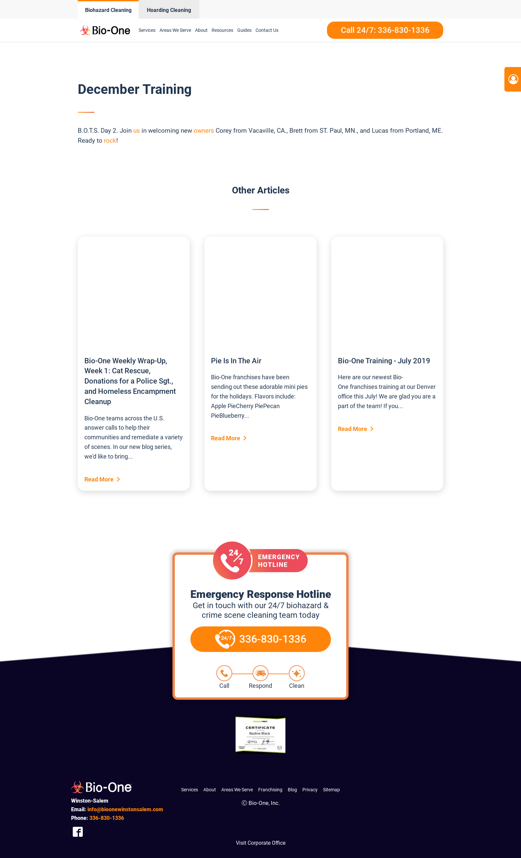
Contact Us (267, 30)
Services (147, 30)
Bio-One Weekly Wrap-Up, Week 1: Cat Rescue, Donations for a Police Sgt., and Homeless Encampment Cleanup (130, 381)
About (201, 30)
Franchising (270, 789)
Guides (244, 30)
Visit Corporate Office (260, 843)
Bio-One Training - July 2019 (384, 361)
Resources (222, 30)
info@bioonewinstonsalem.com (125, 809)
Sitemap (331, 789)
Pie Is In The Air (236, 361)
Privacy (310, 789)
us (136, 130)
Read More (99, 479)
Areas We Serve (175, 30)
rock (110, 140)
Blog (292, 789)
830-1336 (106, 818)
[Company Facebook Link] (78, 831)
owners (204, 130)
